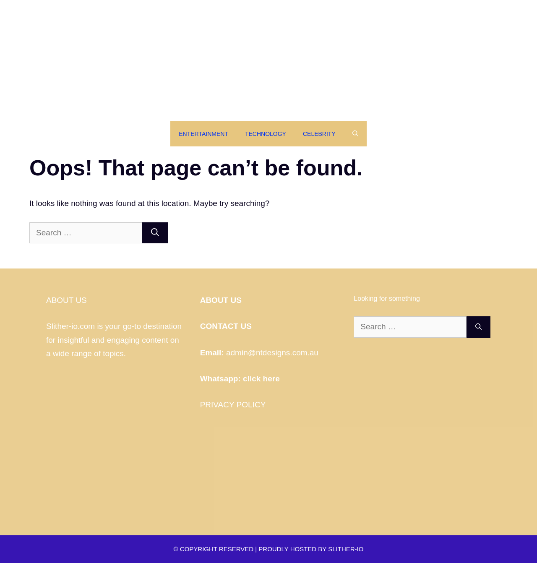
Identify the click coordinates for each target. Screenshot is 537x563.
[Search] (155, 233)
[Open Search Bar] (355, 133)
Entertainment (203, 133)
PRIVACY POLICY (233, 404)
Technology (265, 133)
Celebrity (319, 133)
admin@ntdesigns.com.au (272, 352)
